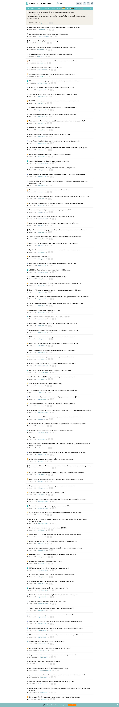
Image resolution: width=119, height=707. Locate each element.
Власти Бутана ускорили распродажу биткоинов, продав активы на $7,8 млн (53, 595)
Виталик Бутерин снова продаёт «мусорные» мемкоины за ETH (49, 506)
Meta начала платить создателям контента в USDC (45, 561)
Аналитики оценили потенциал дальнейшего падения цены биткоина (51, 357)
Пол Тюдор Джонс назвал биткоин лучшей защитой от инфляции (50, 370)
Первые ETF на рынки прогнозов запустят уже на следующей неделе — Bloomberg (55, 290)
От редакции (79, 8)
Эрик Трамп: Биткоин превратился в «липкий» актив (45, 383)
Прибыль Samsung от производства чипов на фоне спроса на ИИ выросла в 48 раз (56, 628)
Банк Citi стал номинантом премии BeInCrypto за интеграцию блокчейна (52, 47)
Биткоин (39, 8)
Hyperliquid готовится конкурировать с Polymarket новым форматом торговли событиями (58, 230)
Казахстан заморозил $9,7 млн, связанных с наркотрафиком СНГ (50, 210)
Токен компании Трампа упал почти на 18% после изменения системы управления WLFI (57, 121)
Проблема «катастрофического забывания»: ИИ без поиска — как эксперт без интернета (57, 499)
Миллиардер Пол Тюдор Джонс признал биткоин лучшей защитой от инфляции (54, 697)
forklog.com (41, 156)
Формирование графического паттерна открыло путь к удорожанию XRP (52, 655)
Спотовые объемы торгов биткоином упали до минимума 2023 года (51, 430)
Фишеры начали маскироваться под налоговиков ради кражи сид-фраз (52, 74)
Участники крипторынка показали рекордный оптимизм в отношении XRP (53, 114)
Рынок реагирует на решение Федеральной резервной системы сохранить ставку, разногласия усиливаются (59, 689)
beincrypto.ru (41, 23)
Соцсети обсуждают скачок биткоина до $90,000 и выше (47, 601)
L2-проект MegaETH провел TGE (39, 257)
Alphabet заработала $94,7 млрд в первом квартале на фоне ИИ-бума (52, 377)
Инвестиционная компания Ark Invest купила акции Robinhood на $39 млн (52, 263)
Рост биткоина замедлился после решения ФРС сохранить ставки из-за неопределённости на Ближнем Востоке (59, 445)
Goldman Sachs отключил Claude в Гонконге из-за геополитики (49, 161)
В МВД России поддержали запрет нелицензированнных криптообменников (54, 101)
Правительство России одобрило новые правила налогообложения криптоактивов (56, 479)
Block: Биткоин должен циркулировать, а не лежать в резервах (49, 317)
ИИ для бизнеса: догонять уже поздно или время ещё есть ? (48, 34)
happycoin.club (42, 90)
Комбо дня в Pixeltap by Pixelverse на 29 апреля (44, 661)
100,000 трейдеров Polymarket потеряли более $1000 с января (49, 270)
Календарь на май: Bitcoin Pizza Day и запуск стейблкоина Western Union (52, 555)
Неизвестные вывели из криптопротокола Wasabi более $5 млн (49, 190)
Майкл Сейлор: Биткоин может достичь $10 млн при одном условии (51, 459)
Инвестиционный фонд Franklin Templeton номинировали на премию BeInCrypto (55, 27)
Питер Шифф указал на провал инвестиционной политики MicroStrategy (52, 350)
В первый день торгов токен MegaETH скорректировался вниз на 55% (51, 87)
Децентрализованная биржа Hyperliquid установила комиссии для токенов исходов (56, 303)
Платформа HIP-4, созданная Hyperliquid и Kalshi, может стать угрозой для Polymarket (57, 174)
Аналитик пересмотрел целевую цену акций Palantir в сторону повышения (53, 107)
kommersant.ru (42, 630)
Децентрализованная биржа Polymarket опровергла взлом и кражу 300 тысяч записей (57, 675)
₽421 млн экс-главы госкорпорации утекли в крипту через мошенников (52, 337)
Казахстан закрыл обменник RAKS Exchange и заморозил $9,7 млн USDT (52, 363)
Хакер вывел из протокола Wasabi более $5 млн (44, 310)
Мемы (69, 8)
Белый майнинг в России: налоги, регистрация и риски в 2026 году (50, 134)
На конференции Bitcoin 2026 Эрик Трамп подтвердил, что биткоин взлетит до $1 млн (57, 452)
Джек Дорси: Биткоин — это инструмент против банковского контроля (52, 403)
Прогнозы (47, 8)
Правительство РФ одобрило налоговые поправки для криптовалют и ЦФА (53, 343)
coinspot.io (40, 43)
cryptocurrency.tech (42, 70)
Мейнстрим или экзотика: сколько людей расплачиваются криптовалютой (53, 541)
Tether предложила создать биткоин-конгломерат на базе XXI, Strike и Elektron (55, 283)
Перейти (72, 705)
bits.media (40, 63)
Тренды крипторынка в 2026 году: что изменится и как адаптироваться (52, 168)
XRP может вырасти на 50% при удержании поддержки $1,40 (49, 568)
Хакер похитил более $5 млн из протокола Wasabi (45, 67)
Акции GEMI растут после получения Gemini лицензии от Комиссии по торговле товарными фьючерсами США (58, 182)
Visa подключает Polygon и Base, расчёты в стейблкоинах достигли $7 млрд (53, 390)
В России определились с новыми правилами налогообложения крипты (52, 575)
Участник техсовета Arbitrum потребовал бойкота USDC (47, 492)
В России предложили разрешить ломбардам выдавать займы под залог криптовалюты (57, 423)
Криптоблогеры (57, 8)
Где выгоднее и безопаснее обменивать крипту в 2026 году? (48, 668)
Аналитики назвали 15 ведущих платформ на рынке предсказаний (50, 54)
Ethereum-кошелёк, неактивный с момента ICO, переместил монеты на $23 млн (54, 397)
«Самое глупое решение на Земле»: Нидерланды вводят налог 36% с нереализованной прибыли (60, 410)
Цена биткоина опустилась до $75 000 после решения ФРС (48, 588)
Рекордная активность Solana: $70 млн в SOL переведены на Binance (51, 12)
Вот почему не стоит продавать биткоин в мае (44, 128)
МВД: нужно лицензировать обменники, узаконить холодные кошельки (52, 486)
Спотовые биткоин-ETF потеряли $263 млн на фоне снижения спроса (51, 581)
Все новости (31, 8)
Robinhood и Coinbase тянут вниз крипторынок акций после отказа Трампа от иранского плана (59, 196)
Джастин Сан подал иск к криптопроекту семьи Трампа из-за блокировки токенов (55, 548)
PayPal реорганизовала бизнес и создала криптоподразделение (50, 154)
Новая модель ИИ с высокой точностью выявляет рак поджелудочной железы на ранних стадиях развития (58, 520)
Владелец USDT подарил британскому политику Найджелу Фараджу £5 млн (53, 330)
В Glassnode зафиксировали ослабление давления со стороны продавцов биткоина (56, 203)
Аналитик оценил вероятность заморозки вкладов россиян (48, 277)
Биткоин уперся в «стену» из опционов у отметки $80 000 (48, 528)
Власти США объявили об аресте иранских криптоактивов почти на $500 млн (54, 223)
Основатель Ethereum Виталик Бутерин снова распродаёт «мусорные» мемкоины (55, 621)
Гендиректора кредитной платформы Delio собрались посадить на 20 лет (53, 61)
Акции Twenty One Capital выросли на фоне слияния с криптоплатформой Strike (54, 141)
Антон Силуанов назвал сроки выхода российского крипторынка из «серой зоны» (55, 512)
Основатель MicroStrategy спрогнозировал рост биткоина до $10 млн (51, 682)
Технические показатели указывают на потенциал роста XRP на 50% (51, 615)
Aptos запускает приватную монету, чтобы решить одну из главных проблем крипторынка (58, 148)
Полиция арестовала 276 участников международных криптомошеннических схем (55, 417)
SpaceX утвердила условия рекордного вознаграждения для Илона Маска (53, 94)
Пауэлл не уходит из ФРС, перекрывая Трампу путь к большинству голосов (53, 323)
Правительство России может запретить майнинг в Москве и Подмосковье (53, 243)
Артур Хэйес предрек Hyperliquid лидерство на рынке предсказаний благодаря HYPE (56, 472)
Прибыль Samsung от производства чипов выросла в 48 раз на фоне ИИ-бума (54, 250)
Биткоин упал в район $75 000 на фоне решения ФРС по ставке (49, 648)
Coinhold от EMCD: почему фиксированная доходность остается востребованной (55, 535)
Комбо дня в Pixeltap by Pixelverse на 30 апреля (44, 41)
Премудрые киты (34, 437)
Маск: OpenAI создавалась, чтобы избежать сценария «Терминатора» (51, 216)
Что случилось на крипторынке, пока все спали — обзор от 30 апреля (51, 608)
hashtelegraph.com (44, 36)
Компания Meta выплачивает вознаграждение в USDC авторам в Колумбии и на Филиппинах (59, 297)
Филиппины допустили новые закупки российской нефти (47, 641)
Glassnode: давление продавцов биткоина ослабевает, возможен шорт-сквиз (54, 81)
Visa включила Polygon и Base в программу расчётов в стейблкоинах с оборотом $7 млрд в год (60, 466)
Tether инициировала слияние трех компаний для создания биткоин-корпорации (55, 236)
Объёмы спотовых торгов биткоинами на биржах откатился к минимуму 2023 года (56, 635)
